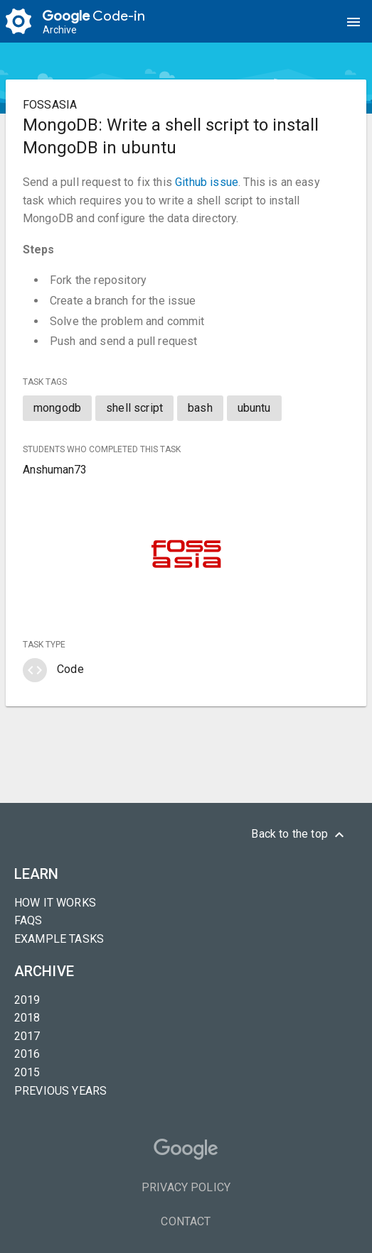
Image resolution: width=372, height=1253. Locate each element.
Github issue (206, 182)
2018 (27, 1017)
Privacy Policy (186, 1187)
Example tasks (59, 939)
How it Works (55, 902)
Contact (186, 1221)
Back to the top (299, 834)
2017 (27, 1036)
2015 (27, 1072)
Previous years (60, 1091)
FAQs (28, 920)
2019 (27, 1000)
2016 (27, 1054)
